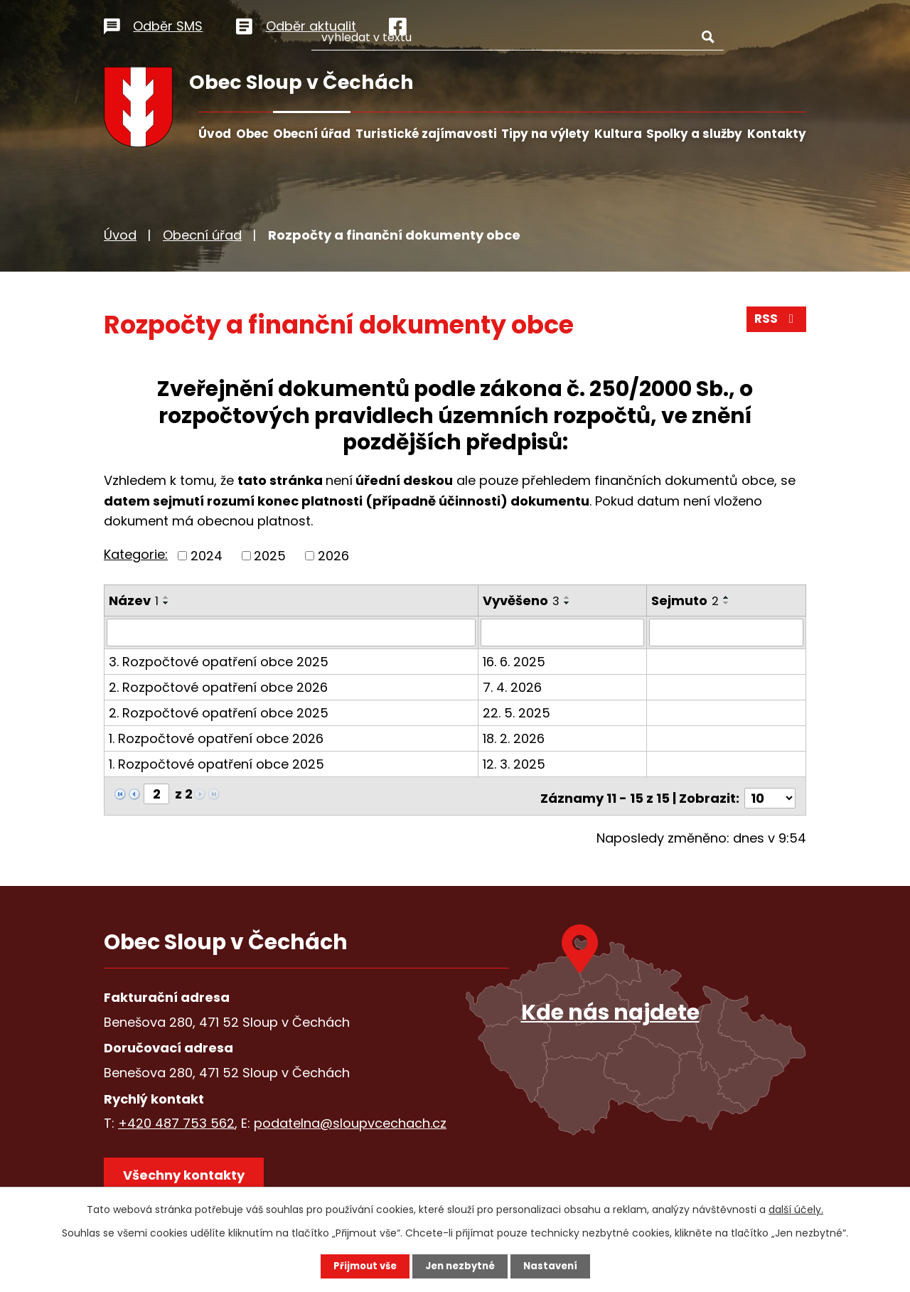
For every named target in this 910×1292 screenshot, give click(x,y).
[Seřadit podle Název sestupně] (166, 603)
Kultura (618, 133)
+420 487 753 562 (176, 1118)
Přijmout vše (361, 1266)
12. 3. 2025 (514, 763)
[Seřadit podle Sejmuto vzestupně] (727, 597)
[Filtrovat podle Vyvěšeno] (563, 632)
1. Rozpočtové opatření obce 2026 (216, 738)
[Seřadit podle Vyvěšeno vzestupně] (568, 597)
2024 (207, 556)
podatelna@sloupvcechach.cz (350, 1118)
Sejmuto (685, 600)
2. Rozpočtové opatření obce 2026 (218, 686)
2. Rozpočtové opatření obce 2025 (218, 712)
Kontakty (776, 133)
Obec (252, 133)
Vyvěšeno (521, 600)
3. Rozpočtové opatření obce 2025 (218, 661)
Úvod (214, 133)
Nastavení (554, 1266)
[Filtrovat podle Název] (291, 632)
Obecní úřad (311, 133)
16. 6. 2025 (514, 661)
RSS (775, 323)
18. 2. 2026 (514, 738)
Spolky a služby (694, 133)
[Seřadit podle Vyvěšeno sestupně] (568, 603)
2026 (333, 556)
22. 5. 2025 (517, 712)
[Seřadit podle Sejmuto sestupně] (727, 603)
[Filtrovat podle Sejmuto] (726, 632)
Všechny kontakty (189, 1174)
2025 (270, 556)
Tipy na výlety (545, 133)
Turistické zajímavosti (426, 133)
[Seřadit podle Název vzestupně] (166, 597)
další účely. (796, 1209)
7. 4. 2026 (512, 686)
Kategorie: (136, 554)
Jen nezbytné (460, 1266)
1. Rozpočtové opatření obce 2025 (216, 763)
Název (134, 600)
